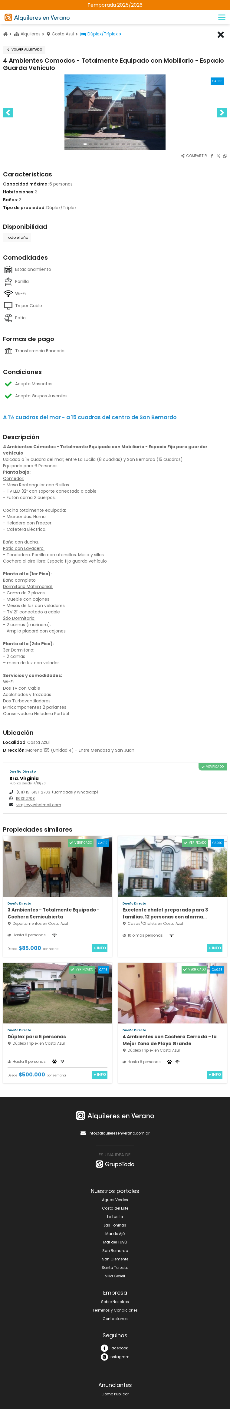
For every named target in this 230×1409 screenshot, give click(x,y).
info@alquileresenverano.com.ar (115, 1133)
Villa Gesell (115, 1276)
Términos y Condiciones (115, 1310)
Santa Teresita (115, 1267)
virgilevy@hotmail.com (38, 805)
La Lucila (115, 1216)
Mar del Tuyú (115, 1242)
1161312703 (25, 798)
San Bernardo (115, 1250)
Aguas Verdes (115, 1199)
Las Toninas (115, 1225)
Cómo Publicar (115, 1394)
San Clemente (115, 1259)
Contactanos (115, 1318)
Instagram (115, 1357)
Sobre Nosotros (115, 1301)
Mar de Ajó (115, 1233)
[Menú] (221, 17)
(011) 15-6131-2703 (33, 792)
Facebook (114, 1348)
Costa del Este (115, 1208)
